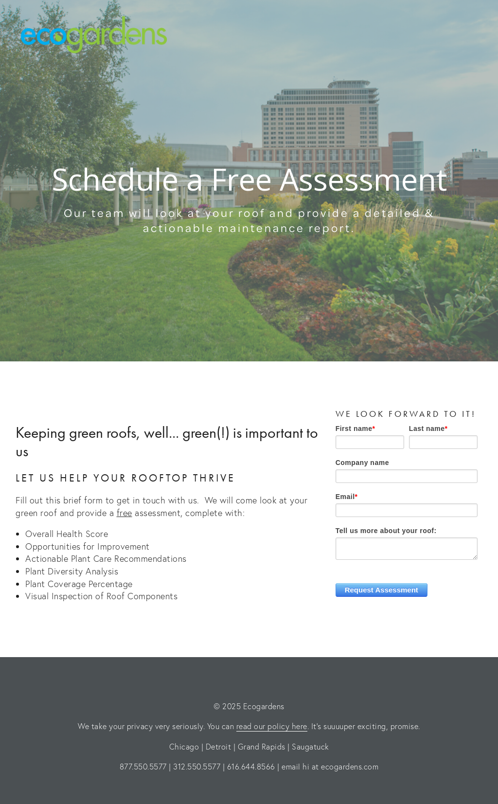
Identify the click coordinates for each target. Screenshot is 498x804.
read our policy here (271, 726)
